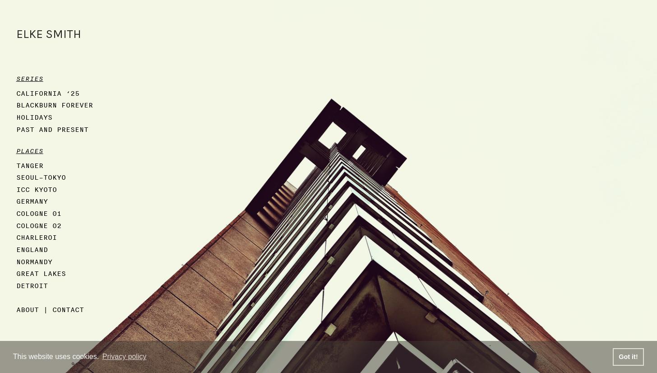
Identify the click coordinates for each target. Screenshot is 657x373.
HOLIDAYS (34, 117)
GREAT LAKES (41, 273)
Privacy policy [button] (124, 356)
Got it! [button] (628, 356)
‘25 (72, 93)
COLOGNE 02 (38, 225)
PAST (25, 129)
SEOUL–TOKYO (41, 177)
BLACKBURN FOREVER (54, 105)
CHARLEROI (36, 237)
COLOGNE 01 (38, 213)
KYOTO (45, 189)
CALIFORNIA (38, 93)
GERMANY (32, 201)
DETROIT (32, 285)
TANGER (29, 165)
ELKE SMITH (48, 34)
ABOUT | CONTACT (50, 309)
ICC (23, 189)
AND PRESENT (63, 129)
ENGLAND (32, 249)
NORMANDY (34, 261)
